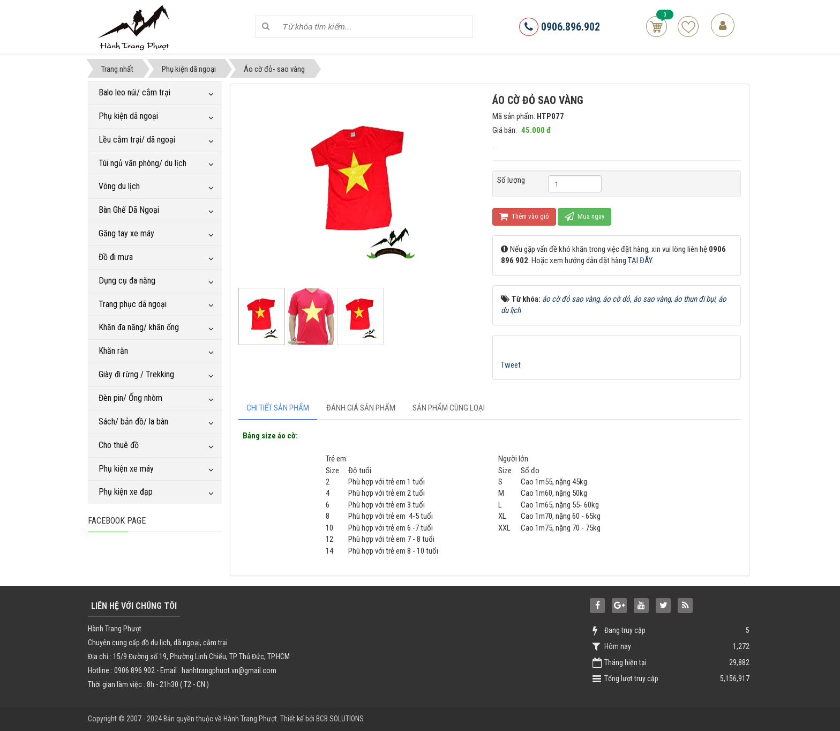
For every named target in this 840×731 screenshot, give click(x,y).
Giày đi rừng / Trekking (136, 374)
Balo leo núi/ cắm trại (134, 92)
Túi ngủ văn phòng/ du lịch (142, 163)
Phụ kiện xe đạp (126, 492)
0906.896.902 (559, 26)
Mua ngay (584, 216)
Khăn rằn (113, 351)
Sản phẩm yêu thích (688, 26)
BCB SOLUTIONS (340, 718)
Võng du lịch (119, 186)
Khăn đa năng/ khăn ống (139, 327)
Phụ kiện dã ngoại (128, 116)
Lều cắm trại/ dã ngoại (137, 140)
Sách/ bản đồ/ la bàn (133, 421)
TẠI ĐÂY (639, 260)
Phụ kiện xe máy (126, 469)
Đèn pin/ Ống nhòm (130, 398)
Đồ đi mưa (116, 257)
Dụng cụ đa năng (127, 280)
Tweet (511, 365)
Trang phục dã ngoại (133, 304)
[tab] (277, 408)
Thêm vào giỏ (524, 216)
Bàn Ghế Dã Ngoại (129, 210)
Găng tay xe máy (126, 233)
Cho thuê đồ (119, 445)
